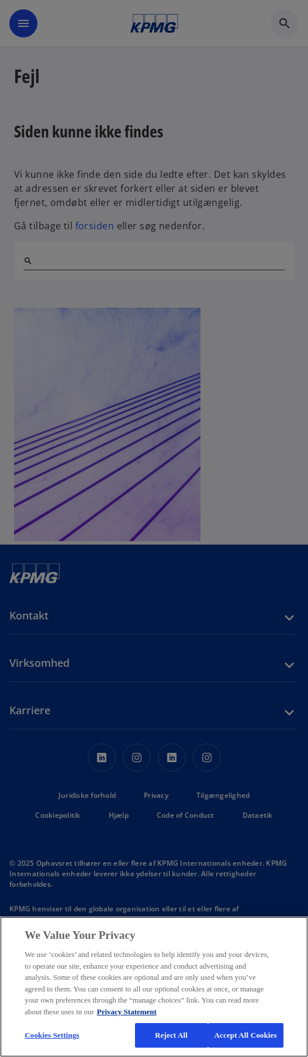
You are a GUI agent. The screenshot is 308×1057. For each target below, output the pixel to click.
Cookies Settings (52, 1035)
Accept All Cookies (245, 1035)
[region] (154, 987)
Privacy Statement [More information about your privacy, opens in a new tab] (127, 1011)
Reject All (171, 1035)
